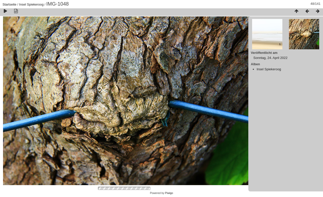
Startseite (9, 4)
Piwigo (169, 192)
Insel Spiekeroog (31, 4)
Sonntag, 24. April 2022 (270, 58)
